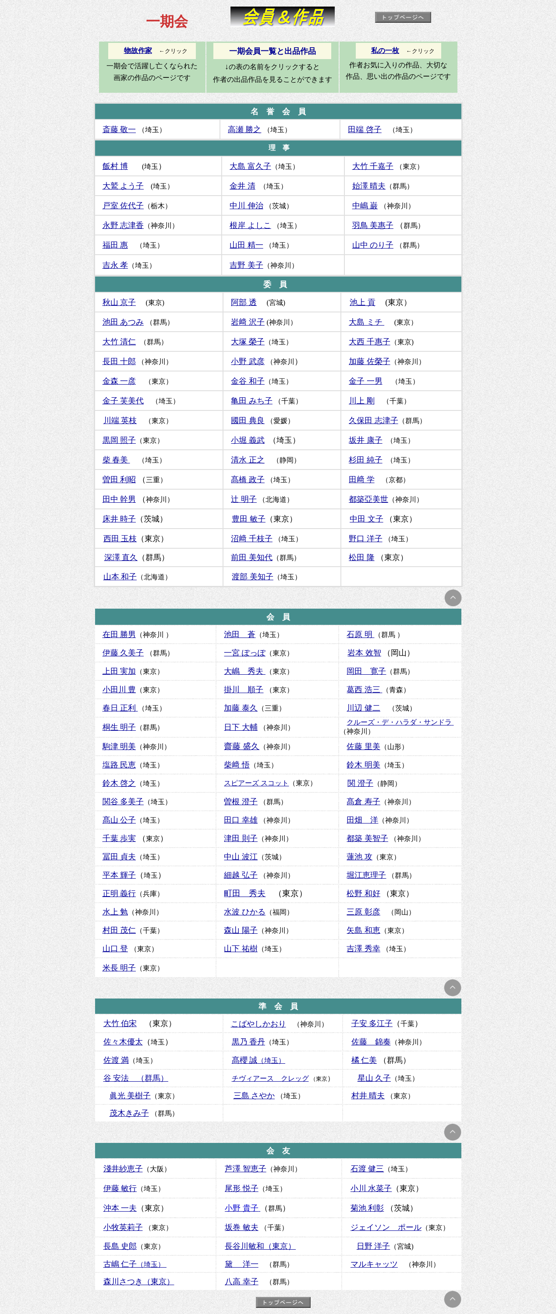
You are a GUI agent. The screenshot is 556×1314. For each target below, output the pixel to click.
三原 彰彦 (363, 912)
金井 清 (242, 186)
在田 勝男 (119, 634)
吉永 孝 (115, 265)
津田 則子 (241, 838)
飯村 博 (115, 166)
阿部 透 (244, 302)
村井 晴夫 (368, 1095)
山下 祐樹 (241, 948)
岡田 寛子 (366, 671)
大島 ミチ (366, 322)
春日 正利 (120, 708)
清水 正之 (248, 460)
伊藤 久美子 (123, 652)
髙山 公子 (119, 820)
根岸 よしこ (250, 225)
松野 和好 (363, 893)
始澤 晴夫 (369, 186)
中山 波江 (241, 856)
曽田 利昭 (119, 479)
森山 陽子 (241, 930)
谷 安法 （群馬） (136, 1078)
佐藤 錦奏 (371, 1041)
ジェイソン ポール (386, 1227)
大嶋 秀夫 (245, 671)
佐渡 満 (116, 1060)
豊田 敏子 (249, 519)
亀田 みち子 (252, 400)
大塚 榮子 (248, 341)
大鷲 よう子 (123, 186)
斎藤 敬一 (119, 129)
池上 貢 (362, 302)
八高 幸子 (242, 1281)
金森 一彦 (119, 381)
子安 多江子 (372, 1023)
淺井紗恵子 (123, 1168)
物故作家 (138, 50)
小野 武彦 (248, 361)
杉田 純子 (365, 460)
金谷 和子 (248, 381)
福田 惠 (115, 245)
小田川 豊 (119, 689)
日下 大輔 (241, 727)
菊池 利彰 (367, 1208)
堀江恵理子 (366, 875)
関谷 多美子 (123, 801)
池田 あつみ (123, 322)
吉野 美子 (246, 265)
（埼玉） (135, 1264)
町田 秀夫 (245, 893)
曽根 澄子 (241, 801)
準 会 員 (278, 1006)
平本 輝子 (119, 875)
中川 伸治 (246, 205)
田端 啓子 (365, 129)
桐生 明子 (119, 727)
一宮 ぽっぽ (245, 652)
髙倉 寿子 (363, 801)
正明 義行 (119, 893)
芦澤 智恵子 (245, 1168)
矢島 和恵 (363, 930)
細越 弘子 (241, 875)
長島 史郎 (120, 1246)
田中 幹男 (119, 499)
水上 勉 (115, 912)
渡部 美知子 (252, 576)
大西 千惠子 (369, 341)
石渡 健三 (367, 1168)
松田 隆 (362, 557)
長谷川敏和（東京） (260, 1246)
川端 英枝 (120, 420)
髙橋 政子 (248, 479)
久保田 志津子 (373, 420)
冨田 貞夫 (119, 856)
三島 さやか (254, 1095)
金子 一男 (365, 381)
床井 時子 (119, 519)
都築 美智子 (367, 838)
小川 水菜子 (371, 1188)
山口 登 (115, 948)
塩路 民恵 (119, 764)
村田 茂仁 (119, 930)
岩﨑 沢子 (248, 322)
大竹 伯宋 (120, 1023)
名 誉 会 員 (278, 111)
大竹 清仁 (119, 341)
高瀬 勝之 (245, 129)
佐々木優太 (123, 1041)
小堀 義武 (248, 440)
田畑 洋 (362, 820)
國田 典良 (248, 420)
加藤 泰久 (241, 708)
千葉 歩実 (119, 838)
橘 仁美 (364, 1060)
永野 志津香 (123, 225)
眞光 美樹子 (130, 1095)
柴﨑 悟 (237, 764)
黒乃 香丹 (249, 1041)
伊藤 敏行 (120, 1188)
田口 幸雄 (241, 820)
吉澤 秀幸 (363, 948)
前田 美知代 (252, 557)
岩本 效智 (364, 652)
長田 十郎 (119, 361)
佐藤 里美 (363, 746)
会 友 (278, 1150)
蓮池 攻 (359, 856)
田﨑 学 (362, 479)
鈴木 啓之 (119, 783)
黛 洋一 (242, 1264)
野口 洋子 (365, 538)
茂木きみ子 (129, 1113)
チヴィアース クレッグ (270, 1078)
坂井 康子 (365, 440)
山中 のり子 (373, 245)
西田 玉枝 (120, 538)
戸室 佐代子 (123, 205)
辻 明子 (244, 499)
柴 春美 (116, 460)
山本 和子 (120, 576)
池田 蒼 (239, 634)
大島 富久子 (250, 166)
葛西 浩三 (363, 689)
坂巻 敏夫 (242, 1227)
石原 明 (360, 634)
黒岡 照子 (119, 440)
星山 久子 (374, 1078)
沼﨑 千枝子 (252, 538)
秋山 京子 (119, 302)
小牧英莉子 (123, 1227)
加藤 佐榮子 (369, 361)
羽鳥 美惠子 (373, 225)
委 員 (275, 284)
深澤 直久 (121, 557)
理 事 (279, 147)
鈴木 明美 (363, 764)
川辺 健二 (363, 708)
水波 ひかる (245, 912)
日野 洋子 (373, 1246)
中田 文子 (366, 519)
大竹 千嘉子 (373, 166)
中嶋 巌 (365, 205)
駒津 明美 (119, 746)
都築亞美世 (368, 499)
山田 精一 (246, 245)
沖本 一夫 (120, 1208)
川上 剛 (362, 400)
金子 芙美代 (123, 400)
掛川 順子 (243, 689)
